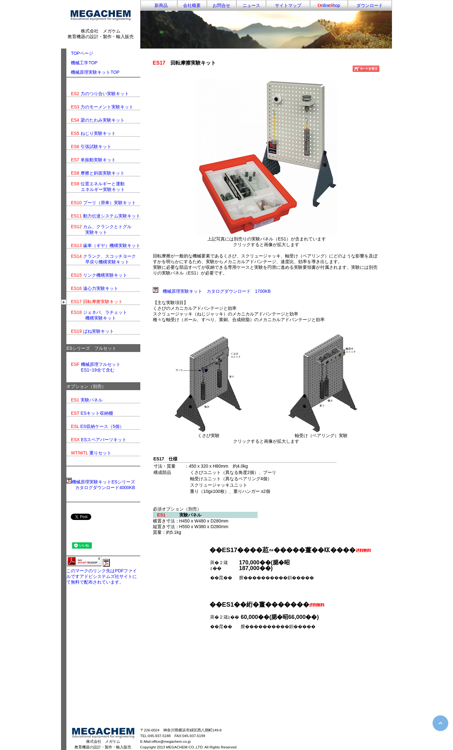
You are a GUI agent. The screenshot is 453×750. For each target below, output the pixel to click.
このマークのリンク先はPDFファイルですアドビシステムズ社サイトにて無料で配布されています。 (101, 576)
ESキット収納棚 (97, 413)
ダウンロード (369, 5)
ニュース (251, 5)
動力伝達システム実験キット (111, 215)
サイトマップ (288, 5)
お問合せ (221, 5)
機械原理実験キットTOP (95, 72)
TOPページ (79, 53)
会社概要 (192, 5)
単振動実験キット (98, 159)
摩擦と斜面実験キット (103, 173)
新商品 (159, 5)
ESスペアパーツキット (103, 439)
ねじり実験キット (98, 133)
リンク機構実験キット (105, 275)
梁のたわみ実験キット (103, 120)
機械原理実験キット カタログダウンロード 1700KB (217, 291)
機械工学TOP (84, 62)
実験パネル (92, 399)
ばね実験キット (98, 331)
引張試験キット (96, 146)
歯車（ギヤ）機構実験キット (111, 245)
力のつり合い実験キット (105, 93)
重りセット (100, 452)
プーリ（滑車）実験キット (109, 202)
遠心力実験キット (100, 288)
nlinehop (329, 5)
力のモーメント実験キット (107, 106)
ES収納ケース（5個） (102, 426)
